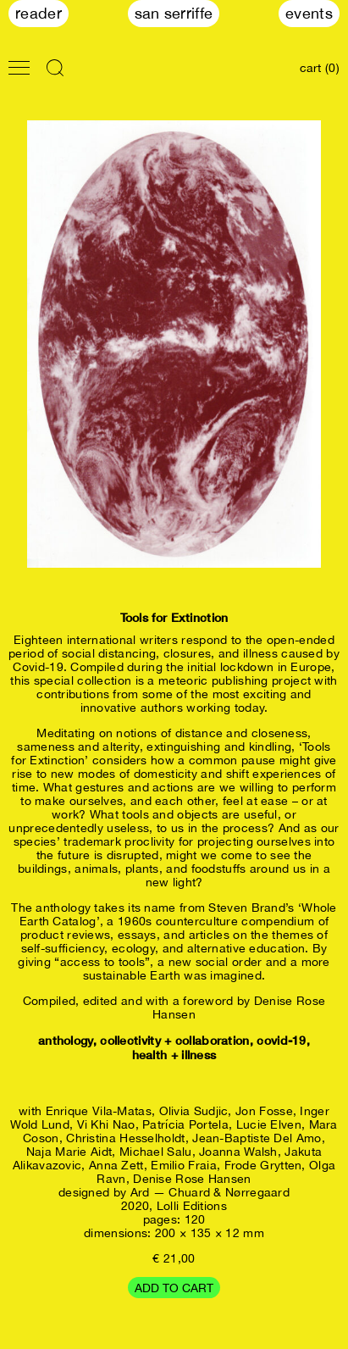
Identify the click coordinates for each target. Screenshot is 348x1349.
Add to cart (174, 1288)
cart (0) (320, 68)
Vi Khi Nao (106, 1124)
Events (309, 13)
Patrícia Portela (185, 1124)
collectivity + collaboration (174, 1040)
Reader (38, 13)
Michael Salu (155, 1151)
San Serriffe (174, 13)
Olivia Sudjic (194, 1111)
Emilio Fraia (184, 1165)
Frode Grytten (263, 1165)
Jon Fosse (264, 1111)
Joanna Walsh (238, 1151)
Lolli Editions (192, 1206)
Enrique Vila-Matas (99, 1111)
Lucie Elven (268, 1124)
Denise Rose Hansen (192, 1178)
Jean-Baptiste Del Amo (256, 1138)
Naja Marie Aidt (69, 1151)
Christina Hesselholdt (125, 1138)
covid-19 (281, 1040)
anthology (65, 1040)
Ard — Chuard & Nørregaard (210, 1192)
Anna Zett (116, 1165)
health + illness (174, 1054)
